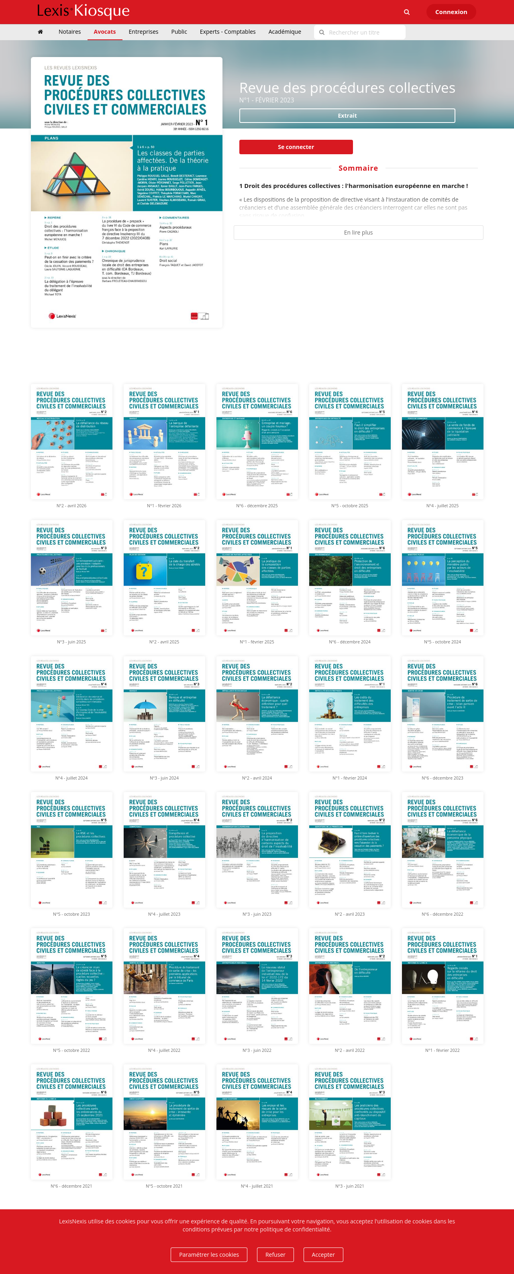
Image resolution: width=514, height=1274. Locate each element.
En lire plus (358, 232)
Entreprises (144, 31)
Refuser (275, 1254)
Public (179, 31)
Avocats (105, 31)
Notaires (70, 31)
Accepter (323, 1254)
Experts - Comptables (228, 31)
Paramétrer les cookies (209, 1254)
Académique (285, 31)
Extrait (347, 115)
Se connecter (296, 147)
